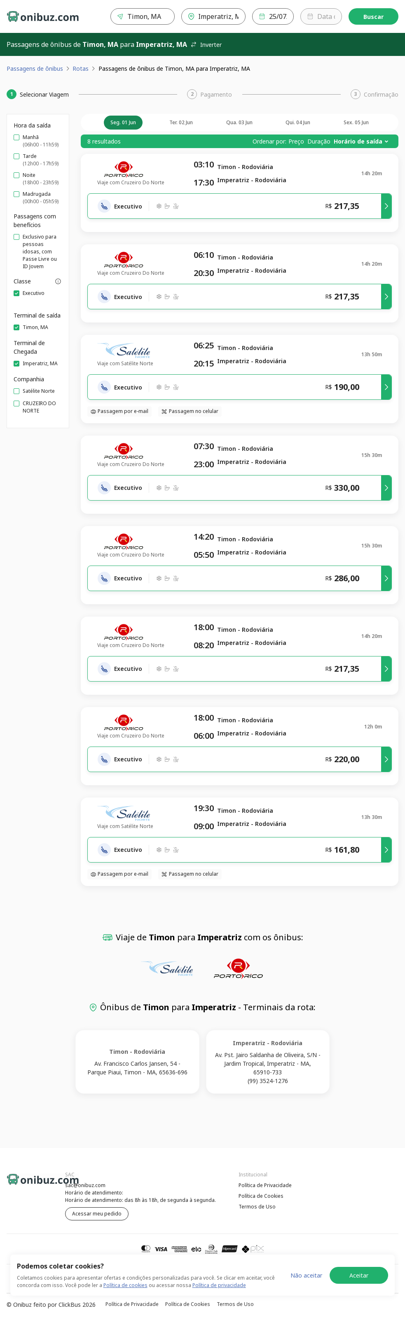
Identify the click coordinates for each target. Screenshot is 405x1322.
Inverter (206, 45)
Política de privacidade (219, 1285)
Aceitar (358, 1275)
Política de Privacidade (265, 1185)
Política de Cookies (261, 1195)
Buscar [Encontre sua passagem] (373, 17)
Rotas (81, 68)
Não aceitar (306, 1275)
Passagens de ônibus (35, 68)
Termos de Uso (257, 1206)
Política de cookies (125, 1285)
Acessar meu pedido (97, 1213)
